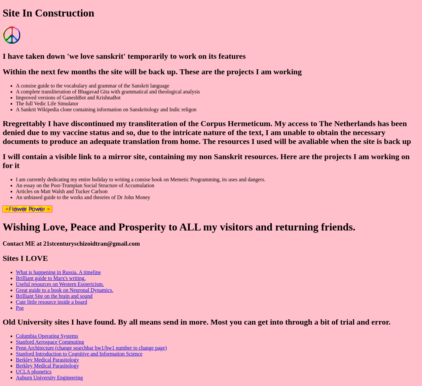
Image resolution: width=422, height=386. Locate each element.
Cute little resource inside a (45, 302)
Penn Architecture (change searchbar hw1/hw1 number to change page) (91, 348)
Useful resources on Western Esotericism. (60, 284)
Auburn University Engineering (49, 377)
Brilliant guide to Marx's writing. (51, 278)
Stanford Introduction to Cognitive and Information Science (79, 354)
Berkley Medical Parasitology (47, 360)
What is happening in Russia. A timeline (58, 272)
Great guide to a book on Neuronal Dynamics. (64, 290)
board (80, 302)
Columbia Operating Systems (47, 336)
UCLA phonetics (34, 371)
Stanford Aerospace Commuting (50, 342)
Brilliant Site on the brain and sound (54, 296)
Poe (20, 308)
